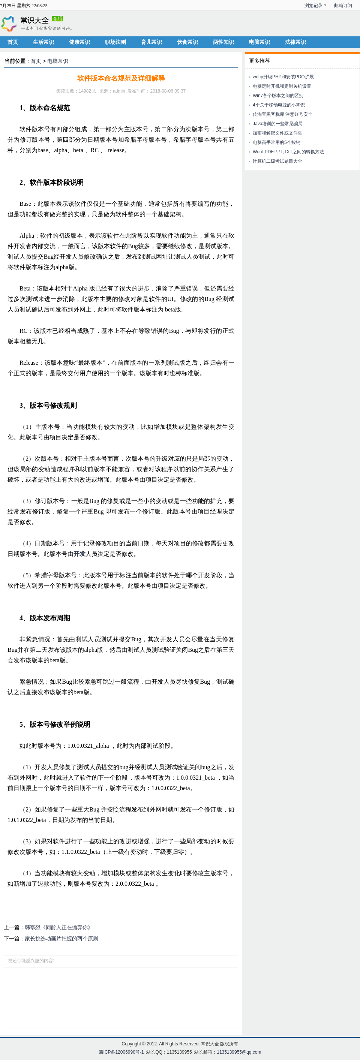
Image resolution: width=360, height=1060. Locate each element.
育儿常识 (151, 42)
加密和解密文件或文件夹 (277, 133)
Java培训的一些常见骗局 (278, 123)
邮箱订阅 (343, 5)
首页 (13, 42)
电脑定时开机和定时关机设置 (282, 86)
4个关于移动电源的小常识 (279, 105)
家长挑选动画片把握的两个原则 (61, 939)
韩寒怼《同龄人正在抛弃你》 (59, 927)
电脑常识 (259, 42)
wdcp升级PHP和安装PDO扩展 (283, 76)
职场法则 (115, 42)
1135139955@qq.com (239, 1052)
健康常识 (79, 42)
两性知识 (223, 42)
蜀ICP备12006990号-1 (121, 1052)
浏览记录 (313, 5)
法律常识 (295, 42)
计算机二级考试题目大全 (277, 161)
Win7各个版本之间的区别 (278, 95)
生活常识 (43, 42)
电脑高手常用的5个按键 (276, 142)
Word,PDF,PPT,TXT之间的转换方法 (288, 151)
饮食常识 (187, 42)
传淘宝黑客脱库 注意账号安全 (282, 114)
